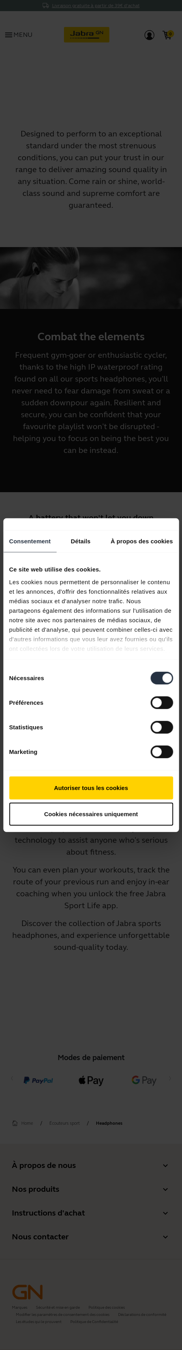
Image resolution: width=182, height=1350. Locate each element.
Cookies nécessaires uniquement (91, 813)
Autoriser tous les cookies (91, 787)
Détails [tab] (80, 541)
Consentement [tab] (30, 541)
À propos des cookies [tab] (142, 541)
